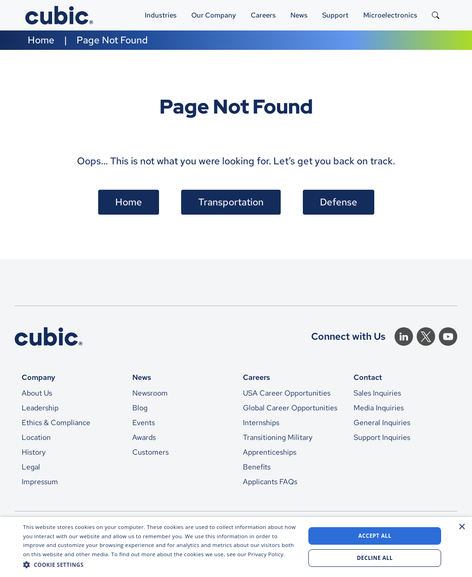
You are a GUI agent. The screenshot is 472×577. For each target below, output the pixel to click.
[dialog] (236, 547)
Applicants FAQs (270, 482)
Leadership (40, 408)
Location (36, 437)
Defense (338, 202)
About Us (37, 393)
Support (335, 15)
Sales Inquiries (377, 393)
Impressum (40, 482)
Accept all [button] (374, 535)
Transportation (231, 202)
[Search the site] (436, 15)
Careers (263, 15)
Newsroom (150, 393)
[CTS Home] (49, 336)
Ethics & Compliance (56, 422)
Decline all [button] (375, 557)
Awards (144, 437)
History (34, 452)
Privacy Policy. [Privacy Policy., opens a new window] (266, 554)
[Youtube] (448, 336)
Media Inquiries (379, 408)
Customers (150, 452)
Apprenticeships (269, 452)
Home (41, 40)
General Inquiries (382, 422)
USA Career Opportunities (286, 393)
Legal (31, 467)
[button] (160, 564)
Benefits (257, 467)
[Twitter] (426, 336)
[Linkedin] (404, 336)
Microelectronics (390, 15)
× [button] (461, 526)
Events (143, 422)
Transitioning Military (278, 437)
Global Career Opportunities (290, 408)
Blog (140, 408)
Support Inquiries (382, 437)
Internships (261, 422)
